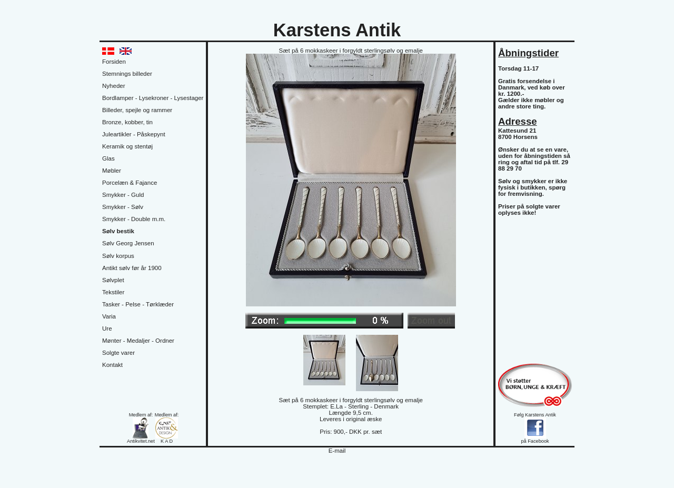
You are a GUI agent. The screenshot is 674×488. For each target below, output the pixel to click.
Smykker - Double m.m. (133, 219)
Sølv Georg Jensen (128, 243)
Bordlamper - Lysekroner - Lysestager (152, 98)
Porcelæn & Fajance (129, 183)
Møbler (111, 170)
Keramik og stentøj (127, 146)
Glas (108, 158)
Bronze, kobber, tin (127, 122)
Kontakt (112, 365)
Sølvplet (113, 280)
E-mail (337, 450)
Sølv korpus (118, 256)
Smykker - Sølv (122, 207)
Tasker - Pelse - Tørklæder (138, 304)
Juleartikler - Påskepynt (133, 134)
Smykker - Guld (123, 195)
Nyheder (113, 86)
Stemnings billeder (127, 74)
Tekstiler (113, 292)
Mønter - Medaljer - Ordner (138, 340)
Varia (109, 316)
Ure (107, 328)
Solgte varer (118, 353)
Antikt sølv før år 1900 (132, 268)
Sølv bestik (118, 231)
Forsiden (114, 61)
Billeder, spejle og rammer (137, 110)
